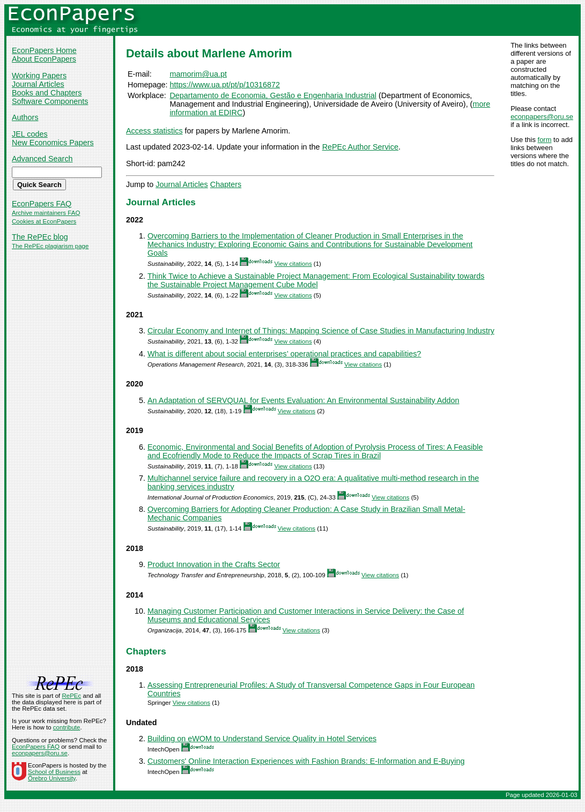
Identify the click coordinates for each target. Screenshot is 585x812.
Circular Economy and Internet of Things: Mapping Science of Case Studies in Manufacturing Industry (320, 330)
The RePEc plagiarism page (50, 246)
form (545, 140)
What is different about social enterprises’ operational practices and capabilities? (284, 353)
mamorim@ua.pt (198, 74)
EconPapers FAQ (41, 203)
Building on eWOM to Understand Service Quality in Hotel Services (261, 738)
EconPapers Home (44, 50)
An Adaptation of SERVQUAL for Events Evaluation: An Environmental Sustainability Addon (303, 400)
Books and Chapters (47, 92)
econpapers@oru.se (541, 117)
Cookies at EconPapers (44, 221)
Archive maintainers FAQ (46, 213)
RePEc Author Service (360, 147)
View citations (293, 263)
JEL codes (30, 134)
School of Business (54, 772)
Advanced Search (42, 158)
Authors (25, 117)
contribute (66, 727)
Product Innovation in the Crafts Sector (213, 564)
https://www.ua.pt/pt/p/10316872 (224, 84)
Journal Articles (38, 84)
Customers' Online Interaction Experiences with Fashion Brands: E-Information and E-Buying (305, 761)
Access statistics (154, 130)
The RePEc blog (40, 237)
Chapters (225, 184)
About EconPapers (44, 59)
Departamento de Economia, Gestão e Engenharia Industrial (272, 95)
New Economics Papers (53, 142)
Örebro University (52, 778)
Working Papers (39, 75)
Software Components (50, 101)
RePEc (71, 695)
